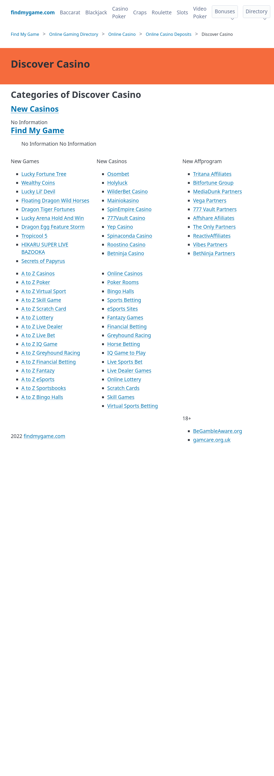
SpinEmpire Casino (129, 209)
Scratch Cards (123, 388)
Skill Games (120, 397)
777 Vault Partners (215, 209)
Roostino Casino (126, 244)
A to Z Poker (36, 282)
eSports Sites (122, 308)
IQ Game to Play (126, 352)
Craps (140, 12)
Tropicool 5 (35, 235)
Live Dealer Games (129, 370)
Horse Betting (123, 344)
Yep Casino (120, 226)
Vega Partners (209, 200)
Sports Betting (124, 300)
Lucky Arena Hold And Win (53, 218)
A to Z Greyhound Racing (51, 352)
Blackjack (96, 12)
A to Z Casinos (38, 273)
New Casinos (35, 109)
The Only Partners (214, 226)
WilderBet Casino (127, 191)
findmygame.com (44, 436)
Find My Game (37, 130)
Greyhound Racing (129, 335)
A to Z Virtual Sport (44, 291)
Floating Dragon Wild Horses (55, 200)
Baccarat (70, 12)
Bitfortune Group (213, 182)
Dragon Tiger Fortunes (48, 209)
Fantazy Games (125, 317)
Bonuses (225, 11)
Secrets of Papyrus (43, 261)
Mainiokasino (123, 200)
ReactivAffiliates (212, 235)
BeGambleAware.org (217, 431)
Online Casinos (125, 273)
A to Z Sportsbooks (44, 388)
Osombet (118, 174)
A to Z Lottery (37, 317)
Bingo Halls (120, 291)
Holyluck (117, 182)
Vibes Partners (210, 244)
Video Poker (200, 12)
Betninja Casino (125, 253)
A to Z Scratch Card (44, 308)
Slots (182, 12)
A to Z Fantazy (38, 370)
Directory (256, 11)
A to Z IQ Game (39, 344)
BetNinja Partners (214, 253)
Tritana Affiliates (212, 174)
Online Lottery (124, 379)
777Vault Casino (126, 218)
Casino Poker (120, 12)
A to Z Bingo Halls (42, 397)
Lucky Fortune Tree (44, 174)
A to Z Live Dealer (42, 326)
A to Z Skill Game (41, 300)
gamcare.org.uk (212, 439)
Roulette (162, 12)
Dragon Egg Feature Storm (53, 226)
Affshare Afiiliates (213, 218)
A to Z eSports (38, 379)
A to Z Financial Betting (49, 361)
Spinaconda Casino (129, 235)
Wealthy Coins (38, 182)
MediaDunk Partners (217, 191)
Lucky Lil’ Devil (38, 191)
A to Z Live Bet (38, 335)
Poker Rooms (123, 282)
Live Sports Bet (124, 361)
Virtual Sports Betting (132, 405)
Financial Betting (127, 326)
